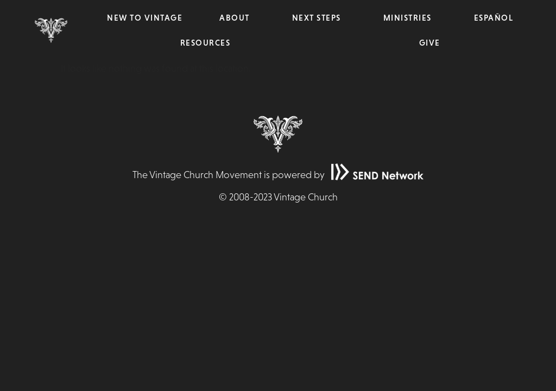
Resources (208, 42)
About (237, 17)
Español (494, 17)
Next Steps (319, 17)
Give (429, 42)
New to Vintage (144, 17)
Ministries (410, 17)
